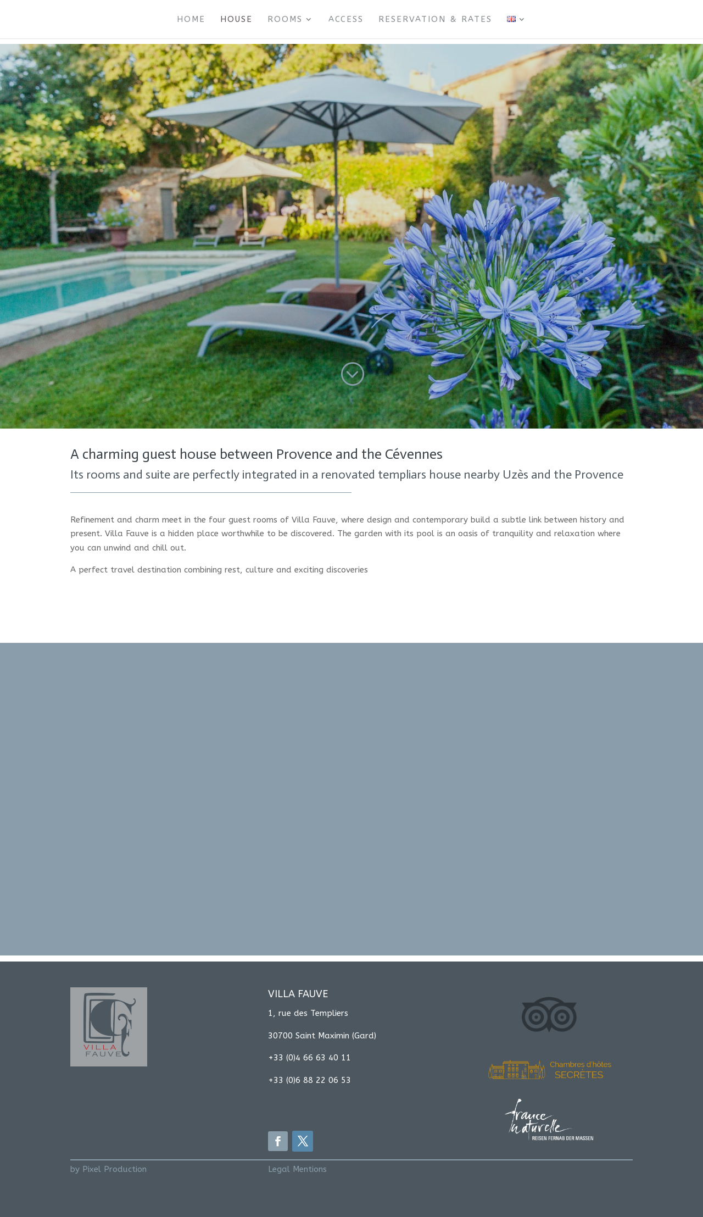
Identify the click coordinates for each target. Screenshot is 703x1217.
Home (191, 19)
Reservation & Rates (435, 19)
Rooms (285, 19)
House (236, 19)
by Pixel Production (108, 1169)
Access (346, 19)
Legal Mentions (297, 1169)
